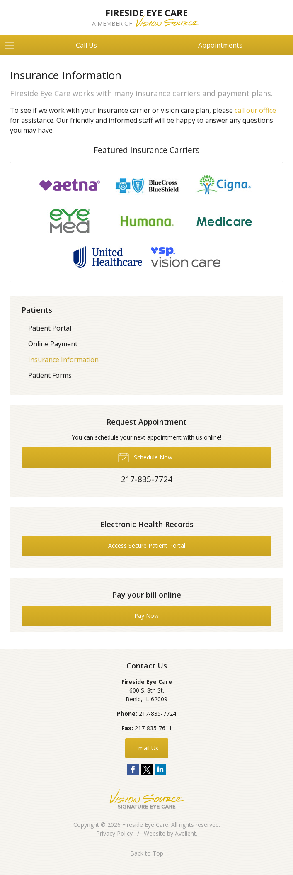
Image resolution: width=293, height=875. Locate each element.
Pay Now (146, 616)
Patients (37, 310)
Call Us (86, 45)
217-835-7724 (157, 713)
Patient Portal (49, 328)
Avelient (185, 833)
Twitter (147, 769)
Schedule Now (145, 457)
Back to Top (146, 853)
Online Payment (52, 343)
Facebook (133, 769)
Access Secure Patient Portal (146, 545)
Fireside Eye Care (145, 825)
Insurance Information (63, 359)
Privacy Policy (114, 833)
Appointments (220, 45)
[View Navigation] (12, 45)
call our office (255, 110)
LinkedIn (160, 769)
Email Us (146, 748)
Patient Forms (50, 375)
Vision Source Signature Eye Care (146, 799)
